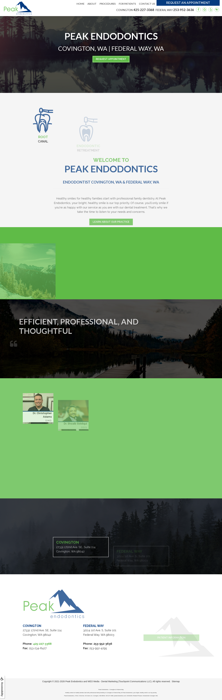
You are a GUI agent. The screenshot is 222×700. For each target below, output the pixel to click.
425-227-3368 (135, 10)
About (91, 3)
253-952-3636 (175, 10)
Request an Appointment (188, 3)
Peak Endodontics (74, 681)
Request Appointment (111, 59)
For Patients (127, 3)
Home (80, 3)
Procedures (108, 3)
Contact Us (147, 3)
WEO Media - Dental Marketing (103, 681)
